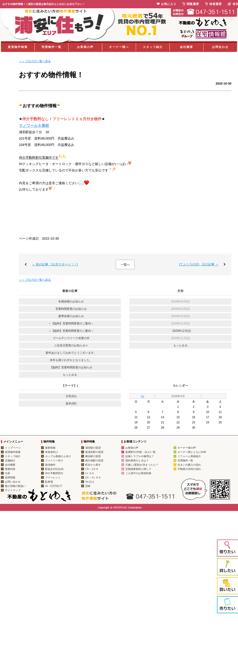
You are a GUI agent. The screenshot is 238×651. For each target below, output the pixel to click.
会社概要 (186, 47)
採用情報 (10, 477)
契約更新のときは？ (137, 460)
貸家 (87, 486)
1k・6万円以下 (53, 486)
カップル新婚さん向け (58, 456)
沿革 (7, 473)
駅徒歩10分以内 (54, 469)
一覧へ (125, 264)
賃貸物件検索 (18, 47)
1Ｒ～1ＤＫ (91, 469)
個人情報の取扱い (15, 486)
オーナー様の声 (187, 447)
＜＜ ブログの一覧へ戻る (35, 61)
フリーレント (53, 477)
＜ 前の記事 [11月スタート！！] (55, 264)
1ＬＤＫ (89, 473)
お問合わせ (220, 47)
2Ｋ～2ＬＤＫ (93, 477)
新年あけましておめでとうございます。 (71, 352)
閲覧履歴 (191, 4)
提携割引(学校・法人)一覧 (140, 452)
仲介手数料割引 (54, 473)
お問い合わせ (13, 481)
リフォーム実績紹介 (189, 456)
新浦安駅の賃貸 (94, 452)
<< (142, 396)
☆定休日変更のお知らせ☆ (71, 345)
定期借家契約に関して (138, 469)
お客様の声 (85, 47)
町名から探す (93, 464)
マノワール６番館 (34, 125)
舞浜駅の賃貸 (93, 456)
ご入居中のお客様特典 (138, 473)
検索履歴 (213, 4)
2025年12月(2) (181, 330)
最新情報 (50, 447)
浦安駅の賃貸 (93, 447)
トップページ (13, 447)
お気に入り (166, 4)
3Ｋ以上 (89, 481)
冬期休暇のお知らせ (71, 301)
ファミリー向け (54, 460)
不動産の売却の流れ (189, 469)
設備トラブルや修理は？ (139, 456)
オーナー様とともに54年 (192, 452)
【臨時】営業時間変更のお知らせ (71, 367)
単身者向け (51, 452)
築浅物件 (50, 464)
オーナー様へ (119, 47)
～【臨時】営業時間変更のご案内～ (71, 323)
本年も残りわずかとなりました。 (71, 360)
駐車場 (49, 481)
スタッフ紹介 (153, 47)
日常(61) (71, 396)
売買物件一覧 (51, 47)
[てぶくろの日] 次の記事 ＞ (198, 264)
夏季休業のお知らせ (71, 316)
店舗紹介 (10, 460)
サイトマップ (13, 490)
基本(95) (71, 403)
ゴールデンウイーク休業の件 (71, 338)
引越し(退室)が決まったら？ (141, 464)
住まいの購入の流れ (189, 464)
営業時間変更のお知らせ (71, 309)
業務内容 (10, 469)
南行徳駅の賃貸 (94, 460)
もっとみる (70, 374)
